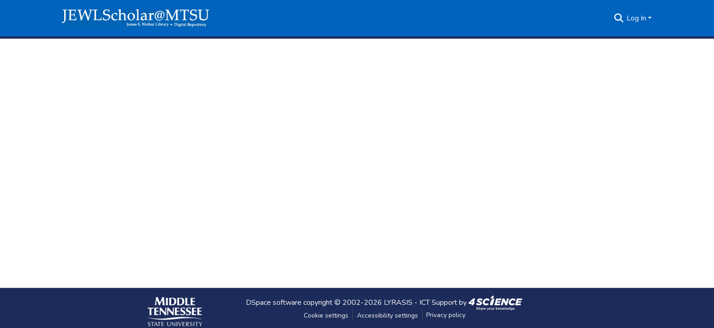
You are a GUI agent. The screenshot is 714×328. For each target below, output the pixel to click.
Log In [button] (637, 18)
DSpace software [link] (273, 302)
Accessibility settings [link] (387, 315)
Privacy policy (445, 315)
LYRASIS (398, 302)
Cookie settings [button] (326, 315)
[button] (135, 18)
